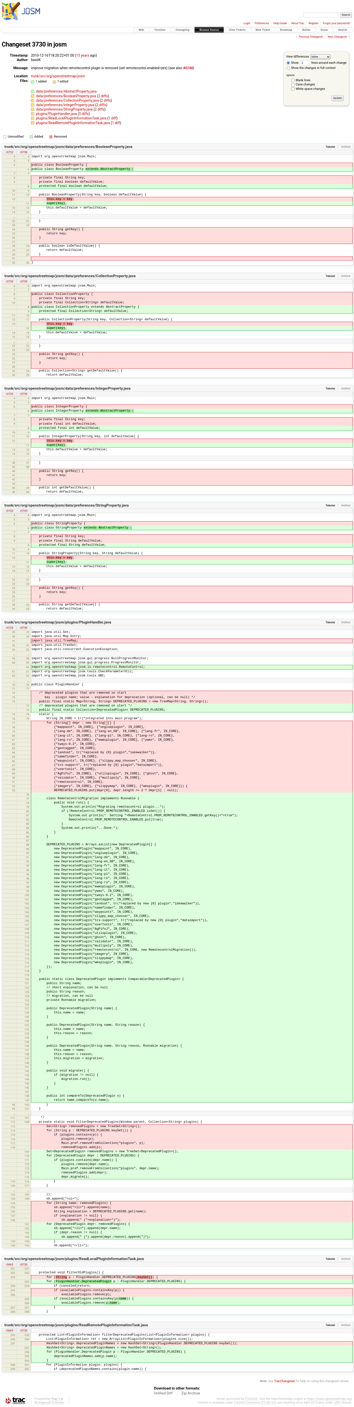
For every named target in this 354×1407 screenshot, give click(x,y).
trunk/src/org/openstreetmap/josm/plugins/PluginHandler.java (57, 622)
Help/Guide (280, 23)
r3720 (9, 152)
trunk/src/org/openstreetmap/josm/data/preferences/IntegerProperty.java (67, 388)
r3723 (9, 627)
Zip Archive (190, 1393)
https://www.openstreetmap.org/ (329, 1399)
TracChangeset (284, 1381)
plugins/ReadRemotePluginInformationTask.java (73, 123)
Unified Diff (163, 1393)
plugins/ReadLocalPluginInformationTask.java (71, 118)
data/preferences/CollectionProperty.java (68, 100)
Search (342, 30)
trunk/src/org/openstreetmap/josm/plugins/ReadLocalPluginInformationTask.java (74, 1259)
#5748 (188, 68)
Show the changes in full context (311, 68)
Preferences (261, 23)
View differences (297, 56)
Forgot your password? (336, 23)
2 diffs (103, 96)
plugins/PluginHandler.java (57, 114)
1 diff (112, 118)
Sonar (324, 30)
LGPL (337, 1402)
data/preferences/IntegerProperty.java (65, 105)
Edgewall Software (51, 1402)
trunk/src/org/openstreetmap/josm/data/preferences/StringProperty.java (66, 505)
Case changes (305, 84)
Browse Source (209, 30)
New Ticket (263, 30)
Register (313, 23)
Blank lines (303, 80)
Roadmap (286, 30)
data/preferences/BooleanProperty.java (66, 96)
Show (293, 62)
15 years (82, 55)
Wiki (141, 30)
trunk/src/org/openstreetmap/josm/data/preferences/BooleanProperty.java (68, 146)
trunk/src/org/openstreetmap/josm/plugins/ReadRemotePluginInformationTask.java (76, 1325)
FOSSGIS (251, 1399)
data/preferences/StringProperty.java (64, 109)
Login (247, 23)
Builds (306, 30)
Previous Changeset (311, 36)
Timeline (159, 30)
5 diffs (84, 114)
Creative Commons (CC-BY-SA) (255, 1402)
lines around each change (323, 62)
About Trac (297, 23)
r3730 (23, 152)
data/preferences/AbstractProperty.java (66, 91)
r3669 (9, 1264)
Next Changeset (337, 36)
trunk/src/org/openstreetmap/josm (58, 76)
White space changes (310, 89)
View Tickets (237, 30)
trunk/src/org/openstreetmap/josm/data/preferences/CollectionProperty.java (70, 276)
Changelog (182, 30)
